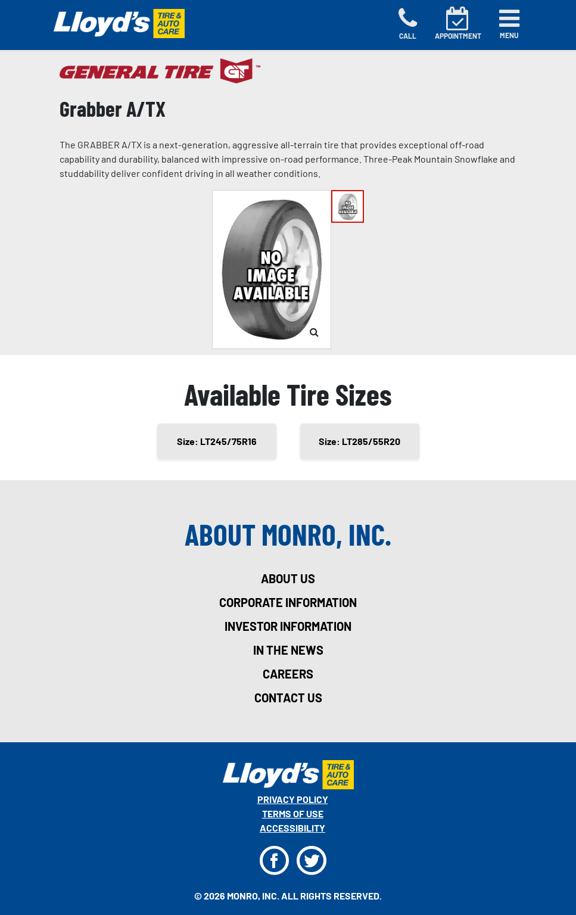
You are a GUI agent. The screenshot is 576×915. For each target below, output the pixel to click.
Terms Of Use (292, 813)
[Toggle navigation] (509, 23)
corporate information (288, 602)
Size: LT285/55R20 (359, 441)
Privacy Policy (292, 799)
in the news (288, 650)
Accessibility (292, 827)
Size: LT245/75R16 (217, 441)
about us (288, 578)
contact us (288, 697)
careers (288, 674)
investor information (288, 626)
